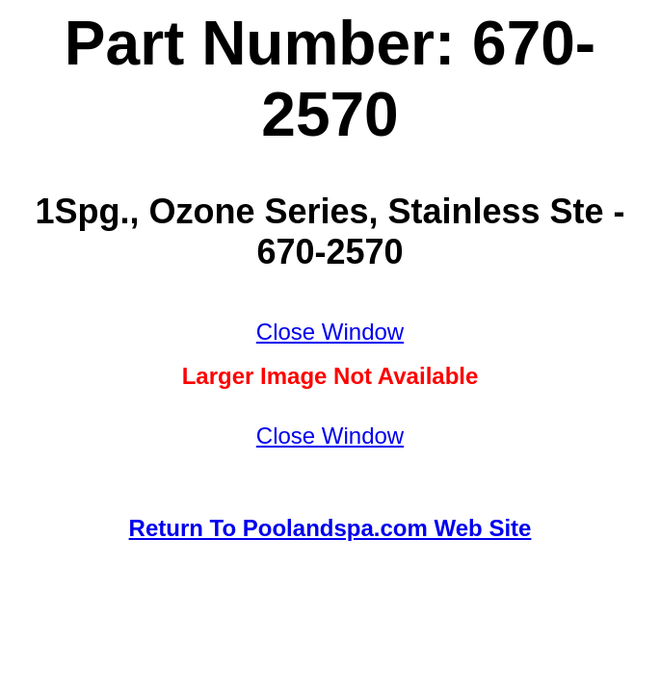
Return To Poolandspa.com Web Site (330, 528)
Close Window (330, 332)
